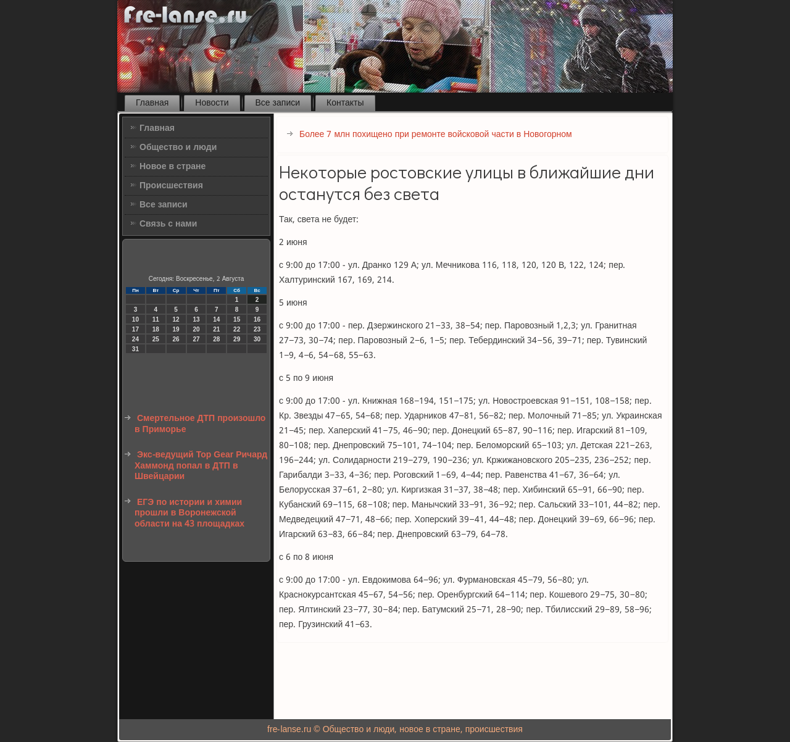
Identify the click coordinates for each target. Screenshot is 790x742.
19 (176, 329)
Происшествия (171, 185)
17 (135, 329)
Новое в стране (172, 166)
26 (176, 339)
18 (155, 329)
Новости (211, 103)
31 (135, 349)
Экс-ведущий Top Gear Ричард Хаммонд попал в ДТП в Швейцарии (201, 466)
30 (257, 339)
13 (196, 319)
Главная (152, 103)
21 (216, 329)
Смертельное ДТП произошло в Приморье (200, 424)
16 (257, 319)
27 (196, 339)
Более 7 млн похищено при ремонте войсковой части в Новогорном (435, 134)
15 (236, 319)
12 (176, 319)
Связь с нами (168, 224)
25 (155, 339)
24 (135, 339)
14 (216, 319)
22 (236, 329)
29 (236, 339)
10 (135, 319)
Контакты (345, 103)
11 (155, 319)
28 (216, 339)
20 (196, 329)
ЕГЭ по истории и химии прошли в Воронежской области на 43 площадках (189, 513)
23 (257, 329)
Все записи (278, 103)
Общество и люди (178, 147)
